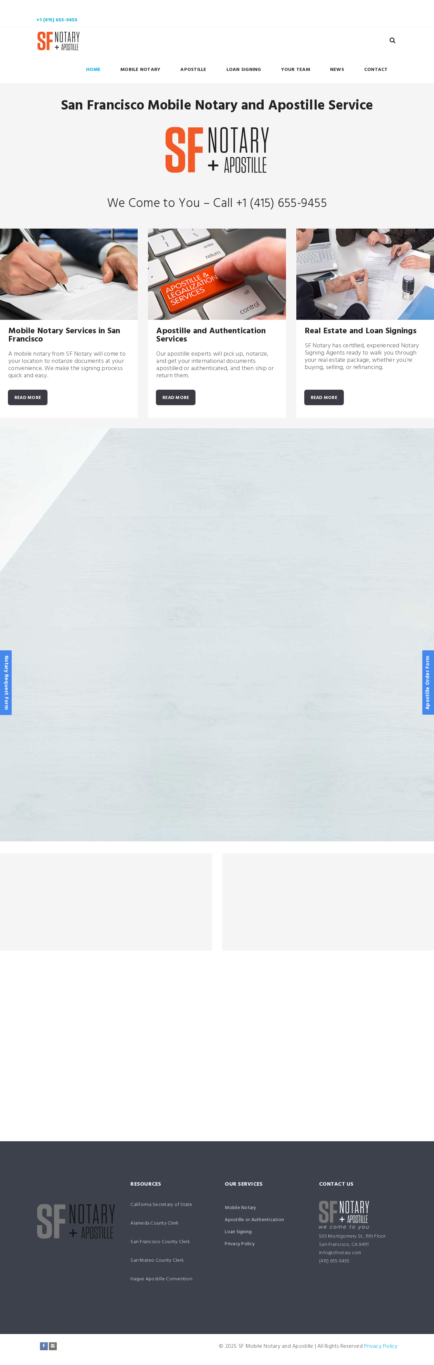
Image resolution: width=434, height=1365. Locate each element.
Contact (379, 7)
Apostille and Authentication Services (211, 335)
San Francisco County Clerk (160, 1242)
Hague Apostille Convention (161, 1279)
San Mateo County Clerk (157, 1260)
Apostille (184, 7)
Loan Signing (237, 7)
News (337, 7)
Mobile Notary (130, 7)
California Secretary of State (161, 1205)
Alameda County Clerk (154, 1223)
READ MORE (27, 397)
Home (85, 7)
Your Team (291, 7)
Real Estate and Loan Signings (360, 331)
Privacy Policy (240, 1244)
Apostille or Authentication (254, 1220)
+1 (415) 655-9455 (56, 20)
